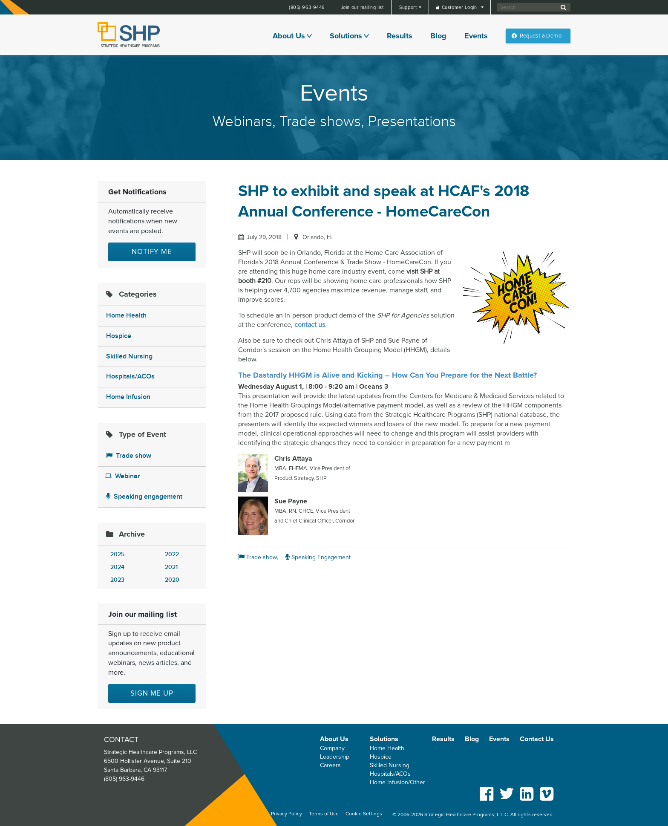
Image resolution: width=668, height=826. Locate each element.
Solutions (346, 35)
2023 (117, 579)
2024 (117, 567)
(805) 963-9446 (307, 7)
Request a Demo (540, 35)
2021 (171, 567)
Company (332, 748)
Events (476, 35)
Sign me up (151, 693)
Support (408, 7)
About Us (289, 35)
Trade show (128, 456)
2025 (117, 554)
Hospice (118, 336)
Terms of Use (324, 814)
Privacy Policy (286, 814)
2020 (172, 579)
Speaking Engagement (318, 557)
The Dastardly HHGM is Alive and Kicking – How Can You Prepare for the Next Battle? (387, 375)
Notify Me (152, 251)
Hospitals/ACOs (130, 377)
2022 (172, 554)
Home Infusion (128, 397)
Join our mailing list (362, 7)
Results (399, 35)
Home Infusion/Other (397, 782)
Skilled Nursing (129, 356)
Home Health (126, 316)
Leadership (334, 756)
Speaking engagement (144, 497)
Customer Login (460, 7)
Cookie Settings (364, 814)
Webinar (122, 476)
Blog (438, 35)
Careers (330, 765)
